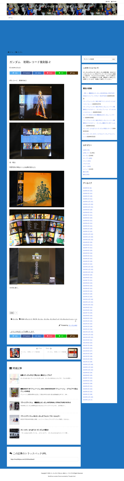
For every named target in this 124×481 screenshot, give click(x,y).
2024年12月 (88, 234)
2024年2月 (87, 261)
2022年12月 (88, 299)
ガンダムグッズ (54, 319)
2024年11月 (88, 237)
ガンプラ (87, 158)
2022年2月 (87, 326)
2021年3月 (87, 356)
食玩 (86, 174)
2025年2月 (87, 228)
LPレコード (28, 319)
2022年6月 (87, 315)
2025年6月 (87, 218)
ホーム (11, 52)
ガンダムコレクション (67, 319)
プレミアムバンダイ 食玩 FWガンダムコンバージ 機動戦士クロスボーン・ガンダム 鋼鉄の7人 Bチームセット (99, 123)
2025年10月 (88, 207)
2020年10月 (88, 370)
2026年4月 (87, 190)
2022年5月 (87, 318)
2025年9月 (87, 209)
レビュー (85, 169)
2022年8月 (87, 310)
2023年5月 (87, 286)
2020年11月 (88, 367)
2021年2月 (87, 359)
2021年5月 (87, 351)
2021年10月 (88, 337)
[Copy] (72, 73)
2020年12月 (88, 364)
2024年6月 (87, 250)
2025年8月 (87, 212)
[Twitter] (15, 73)
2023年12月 (88, 267)
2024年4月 (87, 256)
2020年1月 (87, 394)
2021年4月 (87, 353)
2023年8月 (87, 277)
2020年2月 (87, 391)
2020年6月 (87, 381)
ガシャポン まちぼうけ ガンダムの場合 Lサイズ (97, 128)
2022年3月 (87, 324)
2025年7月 (87, 215)
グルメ (87, 161)
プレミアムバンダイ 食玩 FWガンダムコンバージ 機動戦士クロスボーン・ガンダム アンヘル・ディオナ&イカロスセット (99, 109)
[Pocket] (49, 73)
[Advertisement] (62, 34)
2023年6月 (87, 283)
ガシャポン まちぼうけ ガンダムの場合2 (34, 430)
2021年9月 (87, 340)
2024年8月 (87, 245)
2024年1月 (87, 264)
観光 (86, 172)
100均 (86, 150)
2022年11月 (88, 302)
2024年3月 (87, 258)
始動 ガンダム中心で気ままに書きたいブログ (36, 375)
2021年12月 (88, 332)
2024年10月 (88, 239)
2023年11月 (88, 269)
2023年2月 (87, 294)
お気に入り (86, 153)
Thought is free (71, 476)
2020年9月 (87, 372)
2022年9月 (87, 307)
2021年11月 (88, 334)
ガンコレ (40, 319)
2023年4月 (87, 288)
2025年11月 (88, 204)
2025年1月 (87, 231)
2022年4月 (87, 321)
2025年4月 (87, 223)
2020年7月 (87, 378)
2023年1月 (87, 296)
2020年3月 (87, 389)
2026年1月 (87, 199)
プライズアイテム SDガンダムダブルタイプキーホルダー (40, 416)
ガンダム (19, 52)
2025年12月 (88, 201)
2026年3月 (87, 193)
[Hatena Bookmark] (38, 73)
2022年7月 (87, 313)
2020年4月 (87, 386)
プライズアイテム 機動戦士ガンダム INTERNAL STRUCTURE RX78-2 (45, 402)
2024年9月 (87, 242)
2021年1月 (87, 362)
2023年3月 (87, 291)
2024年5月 (87, 253)
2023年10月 (88, 272)
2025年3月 (87, 226)
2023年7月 (87, 280)
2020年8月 (87, 375)
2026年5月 (87, 188)
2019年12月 (88, 397)
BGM (22, 319)
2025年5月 (87, 220)
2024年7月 (87, 247)
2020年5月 (87, 383)
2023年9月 (87, 275)
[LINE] (61, 73)
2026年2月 (87, 196)
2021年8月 (87, 343)
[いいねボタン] (11, 312)
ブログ (86, 163)
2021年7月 (87, 345)
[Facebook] (26, 73)
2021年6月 (87, 348)
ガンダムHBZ (72, 325)
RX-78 (35, 319)
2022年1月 (87, 329)
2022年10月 (88, 305)
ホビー (87, 166)
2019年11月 (87, 400)
